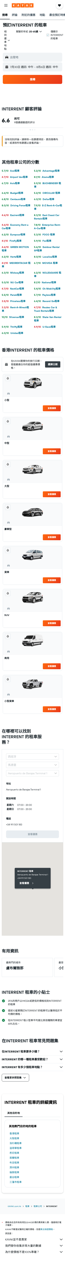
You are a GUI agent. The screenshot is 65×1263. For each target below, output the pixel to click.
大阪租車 (14, 1138)
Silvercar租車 (13, 317)
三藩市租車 (16, 1182)
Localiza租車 (45, 256)
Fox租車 (42, 240)
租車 (27, 1206)
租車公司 (38, 1206)
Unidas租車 (12, 333)
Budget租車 (12, 193)
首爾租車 (14, 1157)
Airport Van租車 (15, 177)
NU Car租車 (12, 282)
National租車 (45, 282)
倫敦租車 (14, 1172)
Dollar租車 (44, 199)
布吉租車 (14, 1162)
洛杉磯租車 (16, 1143)
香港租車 (14, 1133)
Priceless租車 (13, 301)
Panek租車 (12, 294)
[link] (32, 834)
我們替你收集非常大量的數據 (34, 1246)
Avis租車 (11, 183)
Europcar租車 (13, 234)
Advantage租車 (47, 170)
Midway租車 (13, 272)
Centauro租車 (13, 199)
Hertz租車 (11, 256)
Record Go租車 (46, 301)
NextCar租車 (13, 288)
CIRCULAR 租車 (47, 193)
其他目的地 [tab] (13, 1113)
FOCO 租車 (44, 234)
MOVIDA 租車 (46, 263)
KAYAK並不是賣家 (34, 1239)
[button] (6, 5)
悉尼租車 (14, 1152)
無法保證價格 (46, 1229)
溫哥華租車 (16, 1148)
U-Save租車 (45, 326)
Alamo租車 (44, 177)
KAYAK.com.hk (14, 1206)
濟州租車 (14, 1167)
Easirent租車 (13, 215)
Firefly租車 (11, 240)
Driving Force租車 (16, 205)
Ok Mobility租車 (47, 288)
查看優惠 (52, 408)
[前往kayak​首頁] (22, 5)
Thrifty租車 (12, 326)
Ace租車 (10, 170)
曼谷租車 (14, 1177)
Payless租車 (45, 294)
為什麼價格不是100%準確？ (34, 1252)
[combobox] (7, 40)
